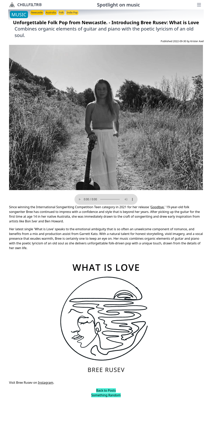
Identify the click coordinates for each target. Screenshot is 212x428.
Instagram (45, 382)
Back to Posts (106, 390)
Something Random (106, 395)
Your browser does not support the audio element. (106, 199)
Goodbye (157, 207)
